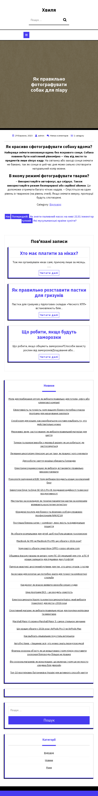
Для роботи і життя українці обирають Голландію (49, 460)
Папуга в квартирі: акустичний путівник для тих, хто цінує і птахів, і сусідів (49, 566)
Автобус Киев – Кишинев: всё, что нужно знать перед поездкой (49, 643)
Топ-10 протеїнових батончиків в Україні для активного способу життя (49, 672)
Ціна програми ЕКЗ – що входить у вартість (49, 592)
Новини (49, 760)
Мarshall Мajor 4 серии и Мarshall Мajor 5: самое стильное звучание (49, 621)
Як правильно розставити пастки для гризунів (49, 292)
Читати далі (49, 273)
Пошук (65, 20)
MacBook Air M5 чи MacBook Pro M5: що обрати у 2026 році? (49, 541)
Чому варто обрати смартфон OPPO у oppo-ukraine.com (49, 548)
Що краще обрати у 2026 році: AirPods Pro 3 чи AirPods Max (49, 628)
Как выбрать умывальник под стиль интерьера (49, 636)
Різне (49, 767)
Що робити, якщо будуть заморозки (49, 334)
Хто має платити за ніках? (49, 253)
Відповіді (55, 204)
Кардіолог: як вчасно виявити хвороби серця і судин (49, 584)
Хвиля (49, 10)
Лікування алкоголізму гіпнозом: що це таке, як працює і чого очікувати (49, 453)
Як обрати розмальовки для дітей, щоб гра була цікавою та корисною (49, 533)
